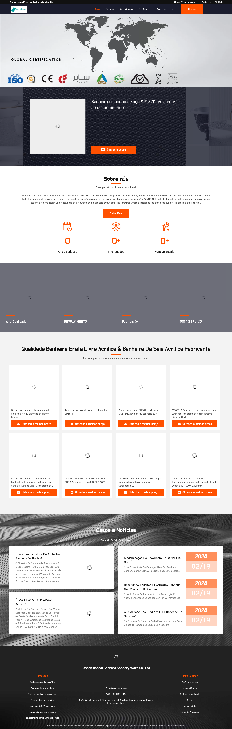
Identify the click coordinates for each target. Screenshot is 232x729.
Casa (97, 9)
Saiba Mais (116, 213)
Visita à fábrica (190, 688)
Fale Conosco (145, 9)
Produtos (110, 9)
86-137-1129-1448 (212, 2)
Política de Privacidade (189, 712)
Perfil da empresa (190, 682)
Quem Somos (126, 9)
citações (192, 9)
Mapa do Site (190, 706)
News (189, 700)
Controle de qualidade (189, 694)
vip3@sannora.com (185, 2)
